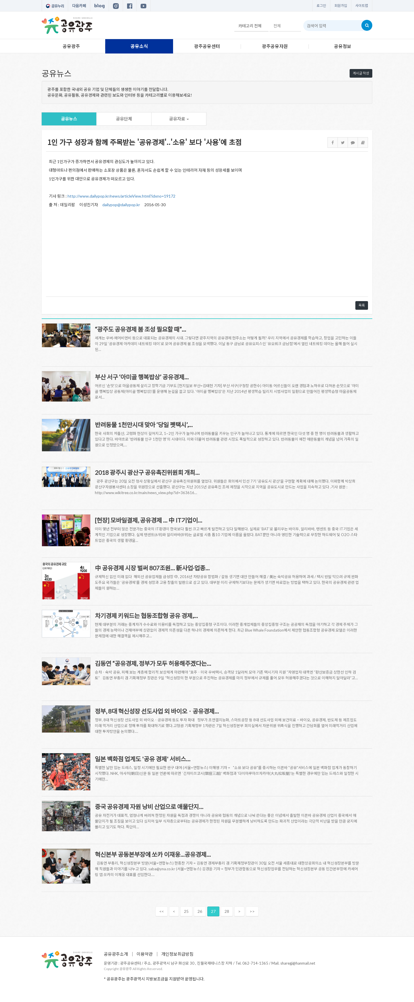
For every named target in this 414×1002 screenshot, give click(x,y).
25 (186, 911)
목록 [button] (362, 305)
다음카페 (79, 5)
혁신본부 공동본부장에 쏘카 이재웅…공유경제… (153, 854)
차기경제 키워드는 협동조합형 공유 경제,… (146, 615)
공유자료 (179, 118)
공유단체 (124, 118)
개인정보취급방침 (177, 954)
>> (252, 911)
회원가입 (340, 5)
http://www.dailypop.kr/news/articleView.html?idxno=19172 (121, 196)
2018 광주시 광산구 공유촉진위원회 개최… (147, 472)
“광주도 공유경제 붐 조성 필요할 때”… (140, 329)
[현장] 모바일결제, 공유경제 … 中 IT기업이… (148, 520)
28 (227, 911)
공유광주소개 (116, 954)
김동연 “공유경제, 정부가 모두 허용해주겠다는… (153, 663)
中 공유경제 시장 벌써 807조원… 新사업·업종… (152, 567)
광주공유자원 (275, 46)
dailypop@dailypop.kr (121, 204)
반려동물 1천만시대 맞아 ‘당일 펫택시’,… (144, 424)
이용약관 (145, 954)
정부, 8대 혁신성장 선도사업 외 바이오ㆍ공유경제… (157, 711)
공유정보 (342, 46)
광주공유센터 (207, 46)
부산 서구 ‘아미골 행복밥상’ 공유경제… (142, 376)
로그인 (321, 5)
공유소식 (139, 46)
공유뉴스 (69, 118)
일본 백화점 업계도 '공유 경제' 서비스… (142, 758)
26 (200, 911)
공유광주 (71, 46)
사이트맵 (361, 5)
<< (161, 911)
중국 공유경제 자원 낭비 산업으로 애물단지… (149, 806)
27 (213, 911)
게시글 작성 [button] (361, 73)
